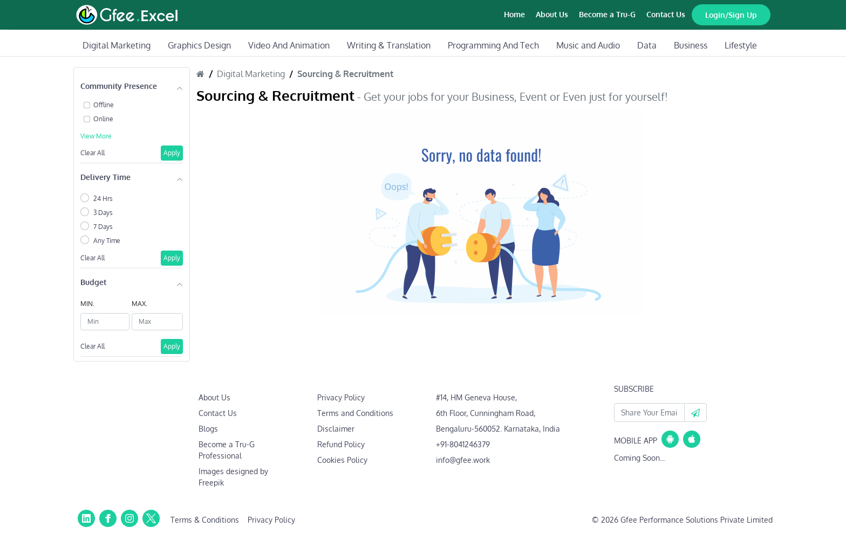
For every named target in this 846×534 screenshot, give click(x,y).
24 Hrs (103, 199)
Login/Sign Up (731, 14)
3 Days (103, 213)
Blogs (208, 428)
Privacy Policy (341, 397)
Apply (171, 153)
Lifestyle (741, 45)
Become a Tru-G (607, 14)
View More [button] (96, 136)
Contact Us (665, 14)
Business (690, 45)
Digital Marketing (117, 45)
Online (103, 119)
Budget (93, 282)
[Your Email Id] (649, 412)
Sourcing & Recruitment (345, 73)
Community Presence (118, 86)
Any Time (106, 241)
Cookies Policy (342, 459)
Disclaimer (335, 428)
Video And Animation (289, 45)
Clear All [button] (92, 153)
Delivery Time (105, 177)
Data (647, 45)
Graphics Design (199, 45)
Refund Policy (341, 444)
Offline (103, 105)
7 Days (103, 227)
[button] (695, 412)
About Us (552, 14)
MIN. (87, 304)
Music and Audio (588, 45)
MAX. (139, 304)
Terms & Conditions (204, 519)
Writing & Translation (389, 45)
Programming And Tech (493, 45)
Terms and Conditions (355, 413)
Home (514, 14)
